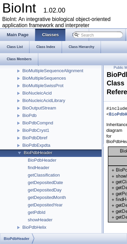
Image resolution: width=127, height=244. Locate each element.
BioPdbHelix (34, 227)
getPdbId (36, 212)
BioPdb (29, 115)
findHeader (38, 167)
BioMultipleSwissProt (42, 85)
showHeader (40, 219)
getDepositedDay (45, 189)
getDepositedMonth (47, 197)
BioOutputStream (39, 107)
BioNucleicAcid (37, 93)
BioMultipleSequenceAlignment (52, 70)
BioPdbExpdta (36, 145)
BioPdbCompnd (37, 122)
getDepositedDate (45, 182)
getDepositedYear (45, 204)
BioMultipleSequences (44, 78)
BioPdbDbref (34, 137)
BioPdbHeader (38, 152)
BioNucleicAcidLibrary (43, 100)
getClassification (44, 175)
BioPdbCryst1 (35, 130)
